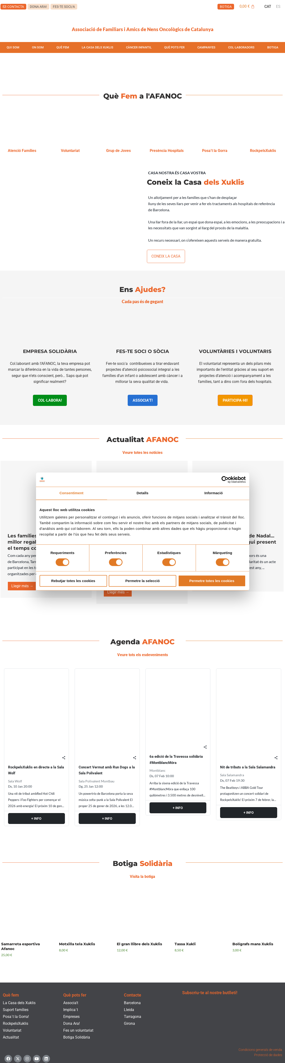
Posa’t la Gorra (214, 150)
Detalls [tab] (143, 493)
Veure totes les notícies (142, 450)
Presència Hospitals (166, 150)
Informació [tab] (213, 493)
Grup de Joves (118, 150)
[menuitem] (268, 6)
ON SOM (38, 47)
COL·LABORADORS (241, 47)
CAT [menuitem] (267, 6)
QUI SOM (13, 47)
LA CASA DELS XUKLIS (97, 47)
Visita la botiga (142, 869)
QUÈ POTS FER (174, 47)
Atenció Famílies (22, 150)
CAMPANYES (206, 47)
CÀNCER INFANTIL (139, 47)
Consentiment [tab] (71, 493)
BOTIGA (272, 47)
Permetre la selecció (142, 581)
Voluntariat (70, 150)
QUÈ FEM (62, 47)
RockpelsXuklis (263, 150)
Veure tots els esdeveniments (142, 650)
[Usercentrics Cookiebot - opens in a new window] (225, 479)
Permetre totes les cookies (211, 581)
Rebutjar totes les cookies (73, 581)
